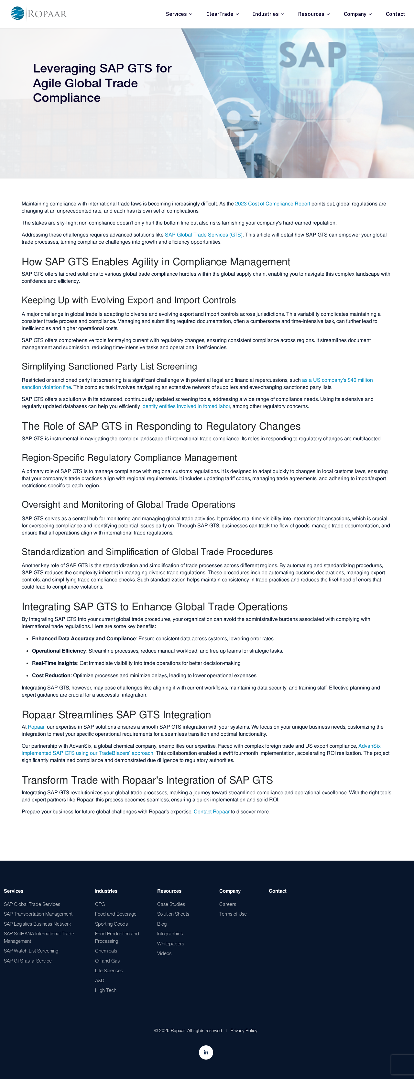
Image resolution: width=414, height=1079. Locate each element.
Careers (227, 904)
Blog (162, 924)
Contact (395, 14)
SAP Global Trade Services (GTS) (204, 234)
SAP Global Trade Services (32, 904)
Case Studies (171, 904)
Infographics (170, 933)
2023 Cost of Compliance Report (272, 203)
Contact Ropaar (212, 811)
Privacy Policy (244, 1030)
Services (176, 14)
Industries (266, 14)
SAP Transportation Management (38, 914)
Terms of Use (233, 914)
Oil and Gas (107, 960)
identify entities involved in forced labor (185, 406)
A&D (99, 980)
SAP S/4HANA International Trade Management (39, 937)
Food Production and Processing (117, 937)
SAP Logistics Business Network (37, 924)
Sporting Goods (111, 924)
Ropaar (36, 726)
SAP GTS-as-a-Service (28, 960)
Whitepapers (170, 943)
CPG (100, 904)
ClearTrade (220, 14)
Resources (311, 14)
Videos (164, 953)
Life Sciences (109, 970)
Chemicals (106, 950)
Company (355, 14)
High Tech (105, 990)
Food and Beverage (115, 914)
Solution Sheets (173, 914)
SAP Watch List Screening (31, 950)
